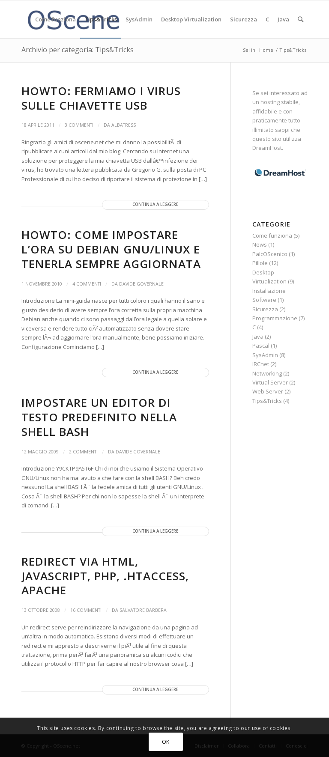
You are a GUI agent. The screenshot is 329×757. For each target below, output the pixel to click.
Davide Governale (141, 284)
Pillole (260, 263)
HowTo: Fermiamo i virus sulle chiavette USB (101, 98)
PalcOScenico (269, 254)
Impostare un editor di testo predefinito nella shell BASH (99, 417)
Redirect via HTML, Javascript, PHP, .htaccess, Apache (105, 576)
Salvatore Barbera (143, 610)
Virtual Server (270, 382)
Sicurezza (265, 309)
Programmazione (274, 318)
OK (166, 741)
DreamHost (267, 148)
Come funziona (272, 235)
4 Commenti (86, 284)
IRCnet (260, 364)
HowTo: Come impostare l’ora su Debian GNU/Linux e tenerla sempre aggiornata (111, 249)
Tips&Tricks (267, 401)
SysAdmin (265, 355)
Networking (267, 373)
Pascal (260, 345)
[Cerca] (300, 19)
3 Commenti (79, 125)
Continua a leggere (155, 204)
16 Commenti (86, 610)
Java (257, 336)
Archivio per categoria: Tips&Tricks (77, 49)
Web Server (267, 391)
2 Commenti (83, 452)
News (259, 244)
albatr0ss (123, 125)
